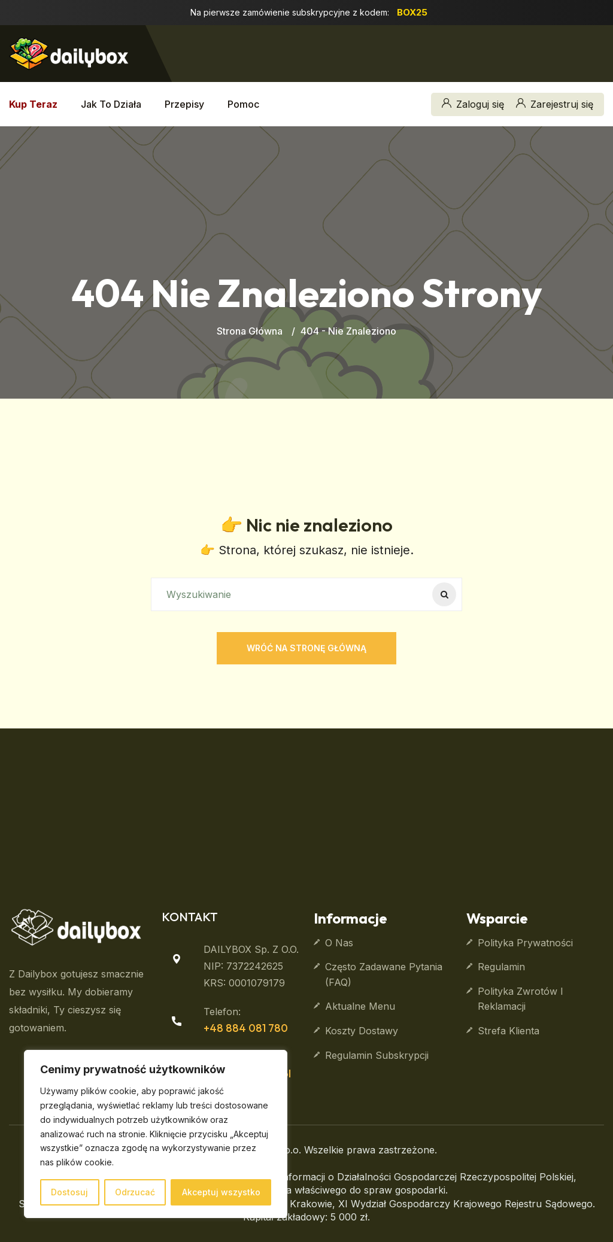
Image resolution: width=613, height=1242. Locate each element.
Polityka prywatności (525, 943)
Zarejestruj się (554, 104)
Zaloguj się (473, 104)
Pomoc (243, 104)
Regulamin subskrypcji (377, 1055)
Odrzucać (135, 1192)
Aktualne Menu (360, 1006)
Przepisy (184, 104)
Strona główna (250, 331)
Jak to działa (111, 104)
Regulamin (501, 967)
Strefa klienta (508, 1031)
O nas (339, 943)
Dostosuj (69, 1192)
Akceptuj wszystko (221, 1192)
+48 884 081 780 (246, 1028)
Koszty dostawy (361, 1031)
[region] (155, 1134)
